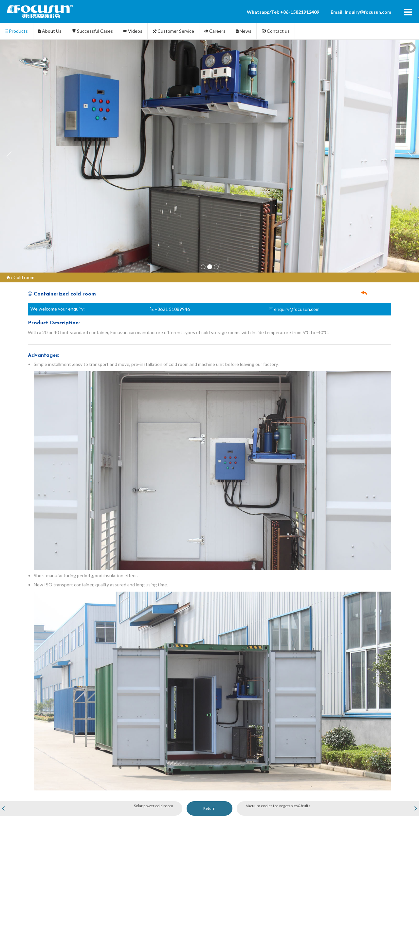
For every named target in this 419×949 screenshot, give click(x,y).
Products (16, 31)
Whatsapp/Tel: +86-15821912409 (283, 12)
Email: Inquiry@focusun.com (361, 12)
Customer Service (173, 31)
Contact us (276, 31)
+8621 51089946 (170, 309)
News (243, 31)
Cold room (23, 277)
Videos (132, 31)
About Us (50, 31)
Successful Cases (92, 31)
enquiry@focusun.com (294, 309)
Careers (215, 31)
